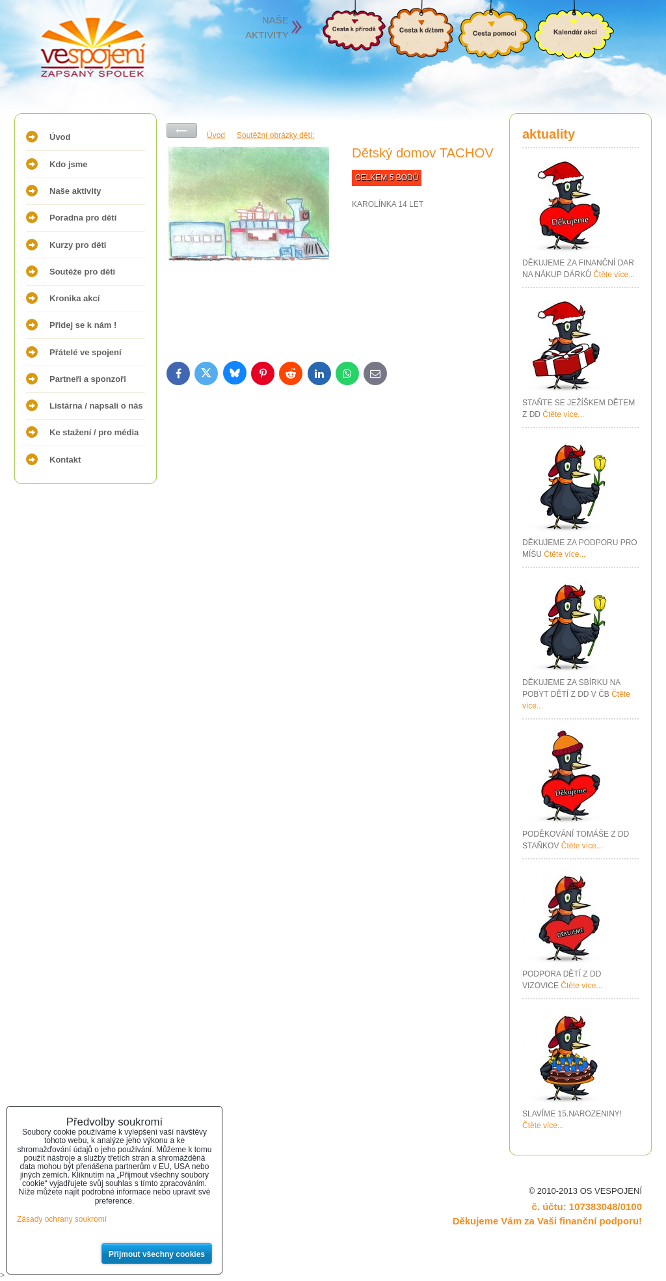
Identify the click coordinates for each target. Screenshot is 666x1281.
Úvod (60, 137)
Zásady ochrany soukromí (62, 1219)
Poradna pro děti (82, 217)
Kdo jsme (68, 164)
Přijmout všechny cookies (157, 1254)
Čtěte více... (614, 274)
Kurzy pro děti (77, 245)
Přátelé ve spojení (85, 352)
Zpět (181, 130)
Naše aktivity (75, 191)
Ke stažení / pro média (94, 432)
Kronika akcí (74, 298)
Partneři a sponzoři (87, 379)
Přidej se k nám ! (82, 325)
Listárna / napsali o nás (96, 406)
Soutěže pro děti (82, 271)
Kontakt (65, 460)
